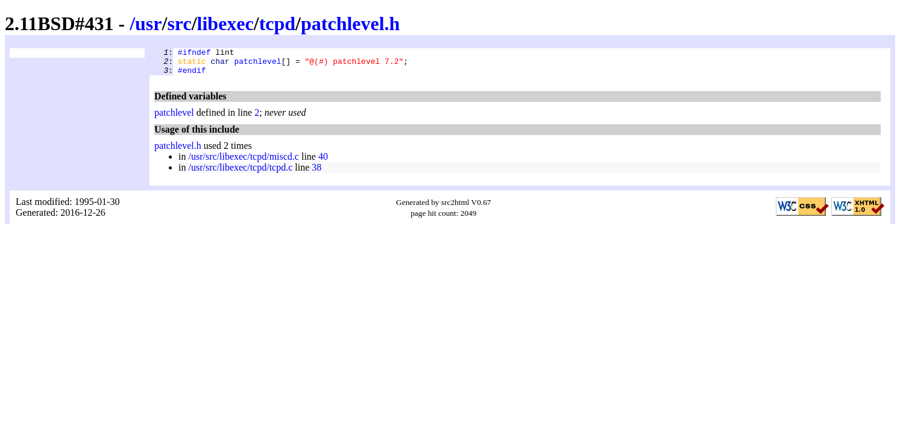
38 (316, 173)
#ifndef (194, 53)
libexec (225, 23)
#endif (192, 75)
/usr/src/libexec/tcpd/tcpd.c (240, 173)
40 (323, 162)
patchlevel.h (350, 23)
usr (148, 23)
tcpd (277, 23)
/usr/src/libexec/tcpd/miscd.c (243, 162)
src (179, 23)
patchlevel (257, 64)
